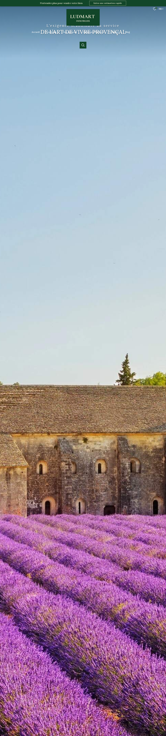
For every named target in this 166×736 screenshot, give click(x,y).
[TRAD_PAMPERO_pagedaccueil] (83, 25)
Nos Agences (70, 32)
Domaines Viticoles (93, 32)
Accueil (36, 32)
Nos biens (51, 32)
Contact (114, 32)
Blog (127, 32)
